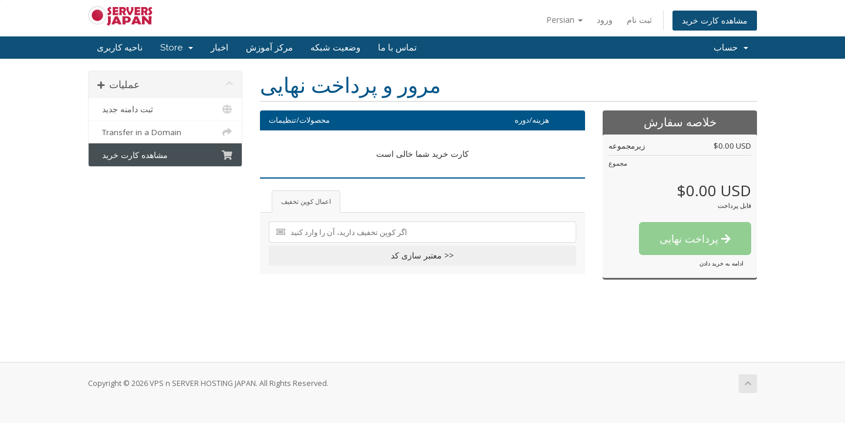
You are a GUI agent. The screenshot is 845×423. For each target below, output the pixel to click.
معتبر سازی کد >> (422, 255)
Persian (564, 19)
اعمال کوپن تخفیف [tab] (306, 201)
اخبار (219, 47)
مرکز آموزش (269, 47)
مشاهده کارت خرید (715, 20)
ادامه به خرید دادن (721, 263)
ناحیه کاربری (120, 47)
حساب (731, 47)
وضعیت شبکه (335, 47)
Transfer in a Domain (165, 132)
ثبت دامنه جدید (165, 109)
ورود (605, 19)
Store (176, 47)
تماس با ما (397, 47)
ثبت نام (639, 19)
